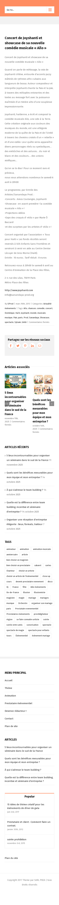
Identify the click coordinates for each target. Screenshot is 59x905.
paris (20, 317)
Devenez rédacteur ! (15, 711)
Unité (24, 322)
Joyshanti (25, 313)
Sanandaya (34, 317)
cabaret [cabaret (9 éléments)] (37, 565)
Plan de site (11, 726)
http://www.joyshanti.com (19, 290)
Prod (26, 317)
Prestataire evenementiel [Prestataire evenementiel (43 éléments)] (26, 608)
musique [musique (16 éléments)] (10, 603)
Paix (15, 317)
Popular (30, 796)
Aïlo (25, 308)
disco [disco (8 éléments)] (50, 581)
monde (33, 313)
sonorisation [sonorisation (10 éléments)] (32, 625)
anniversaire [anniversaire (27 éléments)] (12, 554)
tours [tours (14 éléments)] (8, 635)
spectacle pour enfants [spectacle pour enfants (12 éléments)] (38, 630)
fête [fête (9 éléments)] (24, 587)
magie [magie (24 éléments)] (21, 598)
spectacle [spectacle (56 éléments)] (46, 625)
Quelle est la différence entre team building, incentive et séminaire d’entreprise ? (26, 507)
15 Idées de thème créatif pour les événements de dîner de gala (25, 806)
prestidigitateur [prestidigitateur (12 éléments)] (41, 614)
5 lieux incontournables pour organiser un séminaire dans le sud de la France (28, 749)
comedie (41, 308)
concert (48, 308)
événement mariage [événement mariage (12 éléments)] (41, 635)
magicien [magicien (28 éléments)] (10, 598)
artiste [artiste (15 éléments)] (25, 554)
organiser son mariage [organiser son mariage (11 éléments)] (41, 603)
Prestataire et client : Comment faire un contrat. (29, 824)
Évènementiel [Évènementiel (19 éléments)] (22, 635)
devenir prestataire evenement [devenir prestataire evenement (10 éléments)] (30, 581)
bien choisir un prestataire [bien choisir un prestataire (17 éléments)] (18, 565)
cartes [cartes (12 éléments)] (48, 565)
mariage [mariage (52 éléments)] (32, 598)
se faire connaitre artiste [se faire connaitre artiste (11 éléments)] (28, 619)
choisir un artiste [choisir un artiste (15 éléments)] (26, 571)
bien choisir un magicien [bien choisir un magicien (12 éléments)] (17, 560)
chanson (32, 308)
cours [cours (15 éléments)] (9, 581)
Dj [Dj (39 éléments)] (7, 587)
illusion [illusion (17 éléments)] (26, 592)
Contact (9, 718)
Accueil (8, 680)
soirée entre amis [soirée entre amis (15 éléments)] (14, 625)
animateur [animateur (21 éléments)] (11, 549)
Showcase (44, 317)
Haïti (17, 313)
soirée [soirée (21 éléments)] (46, 619)
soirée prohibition (16, 839)
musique (8, 317)
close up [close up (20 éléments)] (46, 576)
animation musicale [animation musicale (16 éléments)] (42, 549)
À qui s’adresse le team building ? (25, 489)
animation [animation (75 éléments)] (24, 549)
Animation (10, 695)
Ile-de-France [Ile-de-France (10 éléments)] (12, 592)
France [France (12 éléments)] (15, 587)
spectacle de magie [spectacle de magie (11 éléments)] (15, 630)
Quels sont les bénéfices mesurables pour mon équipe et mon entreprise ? (28, 760)
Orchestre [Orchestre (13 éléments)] (22, 603)
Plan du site (11, 858)
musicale (41, 313)
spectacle (9, 322)
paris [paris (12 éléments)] (8, 608)
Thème (8, 688)
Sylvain (17, 322)
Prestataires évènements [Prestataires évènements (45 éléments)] (18, 614)
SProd (10, 304)
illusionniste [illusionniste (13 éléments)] (39, 592)
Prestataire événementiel (18, 703)
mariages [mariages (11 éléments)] (44, 598)
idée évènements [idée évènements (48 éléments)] (38, 587)
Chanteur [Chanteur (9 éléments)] (10, 571)
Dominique (9, 313)
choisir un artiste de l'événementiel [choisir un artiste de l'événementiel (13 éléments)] (22, 576)
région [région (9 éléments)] (9, 619)
